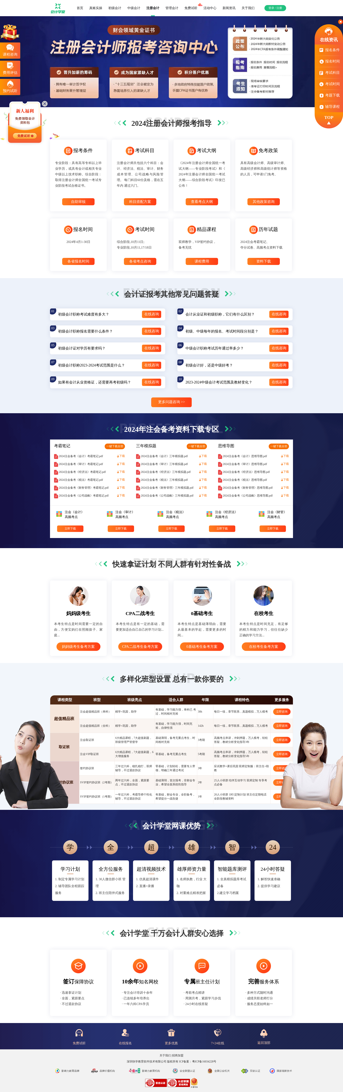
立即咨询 (282, 711)
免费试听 (192, 6)
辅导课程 (329, 107)
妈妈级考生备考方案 (78, 647)
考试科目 (329, 74)
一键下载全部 (114, 446)
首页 (80, 8)
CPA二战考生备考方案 (140, 647)
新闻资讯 (229, 8)
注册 (279, 8)
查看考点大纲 (202, 202)
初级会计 (114, 8)
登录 (271, 8)
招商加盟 (177, 1055)
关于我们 (248, 8)
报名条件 (329, 52)
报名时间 (329, 63)
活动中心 (209, 8)
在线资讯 (329, 34)
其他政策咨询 (264, 202)
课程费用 (202, 261)
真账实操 (95, 8)
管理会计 (171, 8)
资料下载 (263, 261)
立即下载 (70, 528)
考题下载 (329, 97)
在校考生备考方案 (263, 647)
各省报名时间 (78, 261)
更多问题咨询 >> (171, 402)
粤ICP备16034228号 (204, 1061)
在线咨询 (151, 314)
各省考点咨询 (140, 261)
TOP (328, 120)
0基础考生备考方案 (201, 647)
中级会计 (133, 8)
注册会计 (152, 8)
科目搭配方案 (140, 202)
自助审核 (78, 202)
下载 (121, 456)
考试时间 (329, 86)
